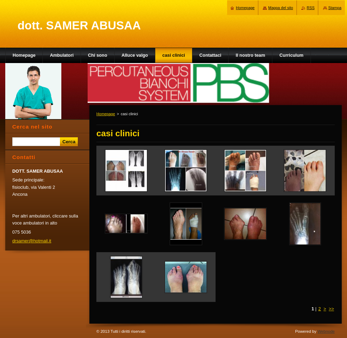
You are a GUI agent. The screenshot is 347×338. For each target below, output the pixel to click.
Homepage (105, 114)
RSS (310, 8)
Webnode (326, 331)
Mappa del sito (280, 8)
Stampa (334, 8)
